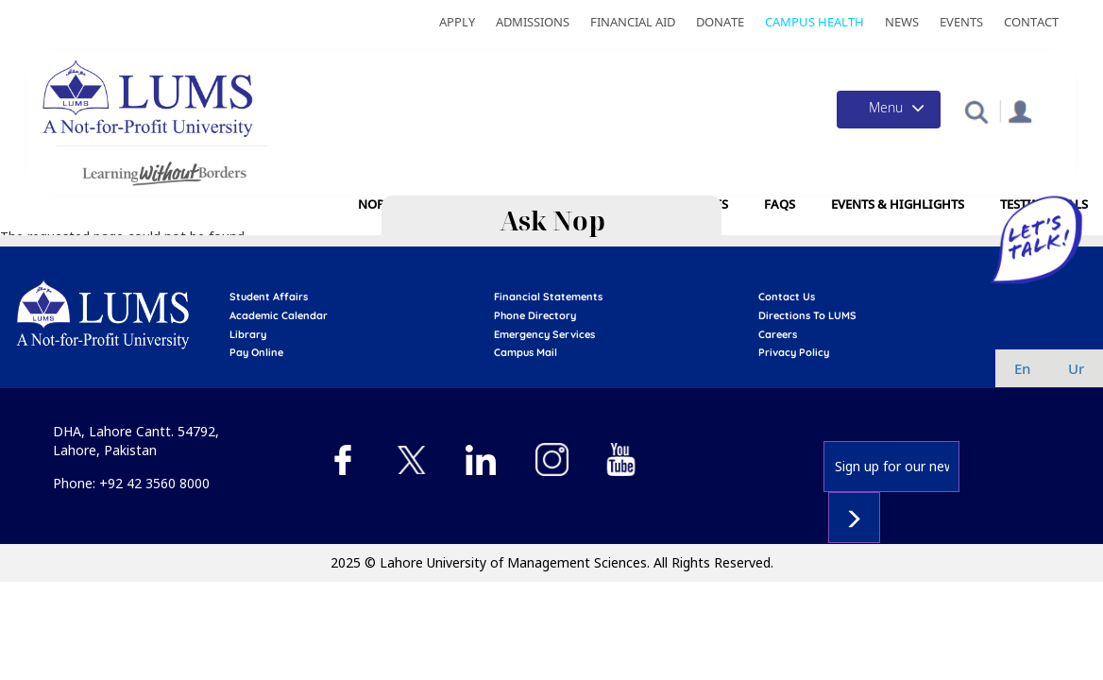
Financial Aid (632, 21)
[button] (976, 111)
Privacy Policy (793, 352)
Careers (777, 334)
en (1022, 368)
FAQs (779, 204)
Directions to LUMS (807, 315)
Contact (1031, 21)
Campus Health (814, 21)
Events (961, 21)
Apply (457, 21)
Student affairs (268, 296)
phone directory (535, 315)
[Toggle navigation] (889, 109)
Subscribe (854, 517)
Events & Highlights (897, 204)
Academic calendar (278, 315)
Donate (720, 21)
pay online (256, 352)
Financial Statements (548, 296)
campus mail (525, 352)
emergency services (544, 334)
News (902, 21)
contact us (786, 296)
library (247, 334)
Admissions (532, 21)
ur (1076, 368)
